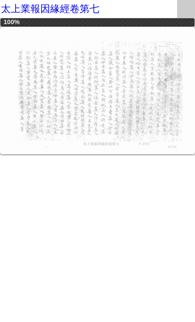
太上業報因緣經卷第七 (50, 8)
